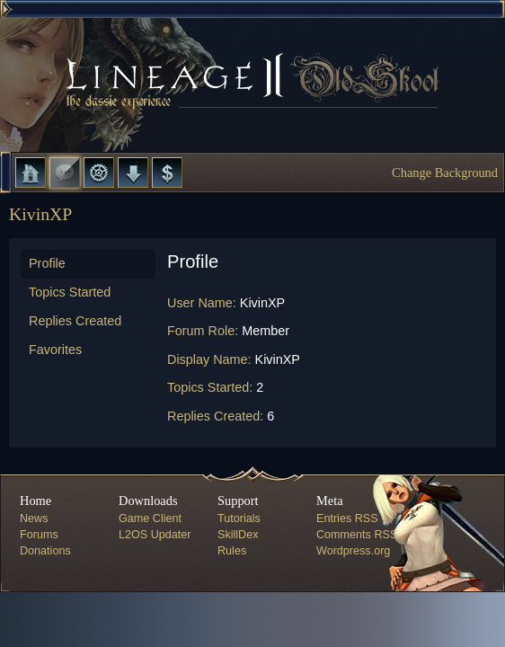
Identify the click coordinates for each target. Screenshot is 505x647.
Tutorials (239, 518)
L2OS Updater (155, 534)
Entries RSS (347, 518)
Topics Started (70, 292)
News (34, 518)
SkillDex (238, 534)
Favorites (55, 349)
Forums (64, 172)
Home (30, 172)
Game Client (150, 518)
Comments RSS (356, 534)
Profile (47, 263)
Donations (45, 551)
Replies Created (75, 321)
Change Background (445, 172)
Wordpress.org (353, 551)
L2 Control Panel (99, 172)
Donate (167, 172)
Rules (231, 551)
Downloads (133, 172)
